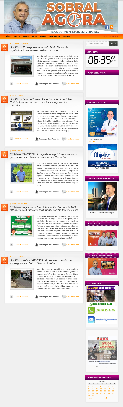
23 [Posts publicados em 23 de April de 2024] (93, 393)
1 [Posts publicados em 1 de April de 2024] (88, 386)
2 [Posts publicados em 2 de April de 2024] (92, 386)
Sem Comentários (72, 84)
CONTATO (114, 36)
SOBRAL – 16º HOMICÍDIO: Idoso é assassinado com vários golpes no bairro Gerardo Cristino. (41, 261)
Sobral (17, 36)
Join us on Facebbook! (107, 27)
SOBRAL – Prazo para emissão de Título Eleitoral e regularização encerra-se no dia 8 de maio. (39, 48)
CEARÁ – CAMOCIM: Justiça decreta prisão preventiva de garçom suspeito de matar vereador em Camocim (43, 156)
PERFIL (105, 36)
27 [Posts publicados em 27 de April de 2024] (109, 393)
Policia (14, 95)
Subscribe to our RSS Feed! (111, 27)
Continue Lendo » (21, 83)
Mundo (43, 36)
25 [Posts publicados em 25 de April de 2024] (101, 393)
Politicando (54, 36)
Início (8, 36)
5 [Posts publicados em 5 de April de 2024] (104, 386)
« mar (90, 398)
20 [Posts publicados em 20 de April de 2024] (109, 391)
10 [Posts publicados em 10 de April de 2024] (97, 388)
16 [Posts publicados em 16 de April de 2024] (93, 391)
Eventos (66, 36)
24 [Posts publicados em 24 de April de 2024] (97, 393)
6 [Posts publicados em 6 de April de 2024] (108, 386)
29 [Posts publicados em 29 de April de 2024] (89, 395)
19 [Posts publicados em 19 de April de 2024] (105, 391)
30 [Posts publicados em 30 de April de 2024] (93, 395)
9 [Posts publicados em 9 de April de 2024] (92, 388)
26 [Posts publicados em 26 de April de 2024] (105, 393)
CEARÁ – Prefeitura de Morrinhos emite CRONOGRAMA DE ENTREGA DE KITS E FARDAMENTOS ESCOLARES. (44, 208)
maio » (106, 398)
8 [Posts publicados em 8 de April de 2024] (88, 388)
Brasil (34, 36)
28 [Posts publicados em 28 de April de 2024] (113, 393)
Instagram (91, 141)
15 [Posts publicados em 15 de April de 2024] (89, 391)
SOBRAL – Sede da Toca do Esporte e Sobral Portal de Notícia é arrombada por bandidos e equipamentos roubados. (41, 102)
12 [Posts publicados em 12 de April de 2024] (105, 388)
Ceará (26, 36)
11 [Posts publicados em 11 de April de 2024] (101, 388)
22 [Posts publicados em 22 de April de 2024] (89, 393)
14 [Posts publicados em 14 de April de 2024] (113, 388)
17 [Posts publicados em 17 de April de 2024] (97, 391)
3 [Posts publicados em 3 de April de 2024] (96, 386)
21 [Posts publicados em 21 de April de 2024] (113, 391)
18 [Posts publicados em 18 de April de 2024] (101, 391)
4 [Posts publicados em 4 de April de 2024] (100, 386)
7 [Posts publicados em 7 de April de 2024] (112, 386)
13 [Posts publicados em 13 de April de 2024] (109, 388)
